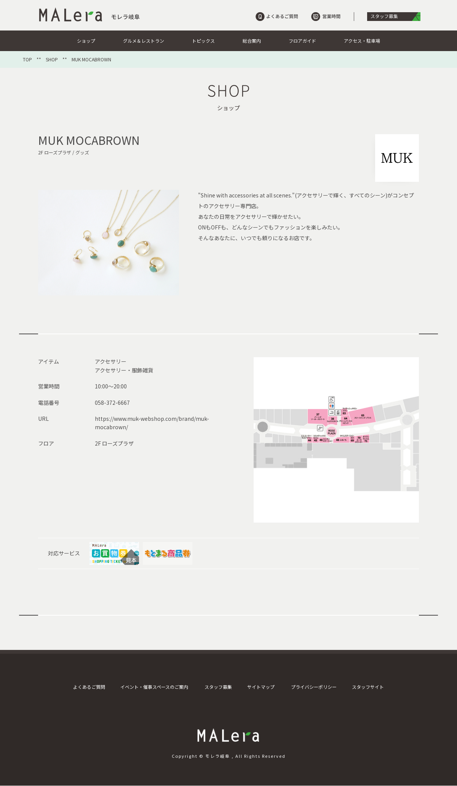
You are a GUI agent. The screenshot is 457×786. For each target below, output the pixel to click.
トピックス (203, 40)
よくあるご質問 (89, 686)
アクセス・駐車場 (362, 40)
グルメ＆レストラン (143, 40)
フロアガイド (302, 40)
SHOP (52, 59)
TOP (27, 59)
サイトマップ (261, 686)
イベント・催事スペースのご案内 (154, 686)
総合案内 (252, 40)
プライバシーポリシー (314, 686)
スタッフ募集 (218, 686)
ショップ (86, 40)
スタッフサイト (368, 686)
